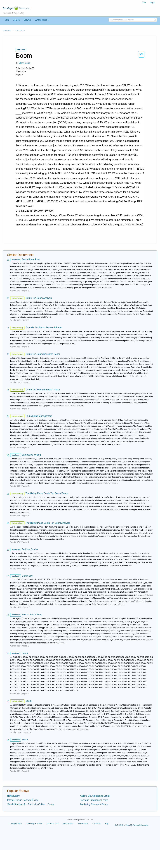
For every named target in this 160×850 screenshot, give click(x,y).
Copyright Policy (16, 823)
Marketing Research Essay (94, 804)
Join (144, 2)
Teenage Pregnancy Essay (94, 800)
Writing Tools (41, 20)
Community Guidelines (34, 823)
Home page (7, 30)
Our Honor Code (53, 823)
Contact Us (96, 823)
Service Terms (83, 823)
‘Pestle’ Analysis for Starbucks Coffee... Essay (30, 804)
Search (16, 20)
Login (152, 2)
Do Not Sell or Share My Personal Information (131, 825)
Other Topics (20, 30)
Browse (27, 20)
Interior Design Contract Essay (22, 800)
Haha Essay (13, 795)
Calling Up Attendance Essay (95, 795)
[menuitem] (144, 2)
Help (106, 823)
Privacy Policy (68, 823)
